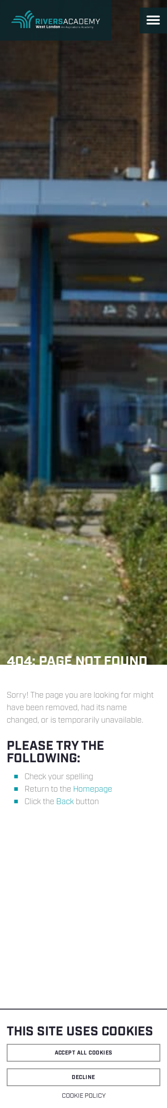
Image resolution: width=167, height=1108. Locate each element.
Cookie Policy (84, 1096)
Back (65, 802)
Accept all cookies (84, 1053)
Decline (83, 1077)
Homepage (92, 789)
